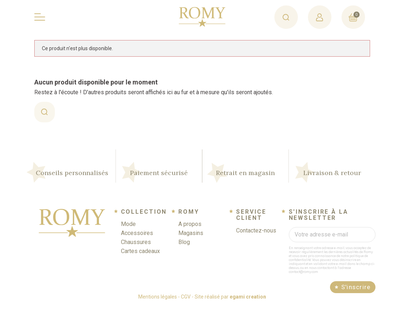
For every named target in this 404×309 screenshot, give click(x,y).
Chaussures (136, 244)
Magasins (190, 235)
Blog (184, 244)
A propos (189, 226)
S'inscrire (356, 289)
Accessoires (137, 235)
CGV (186, 300)
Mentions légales (157, 300)
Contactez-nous (256, 233)
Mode (128, 226)
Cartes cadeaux (140, 254)
